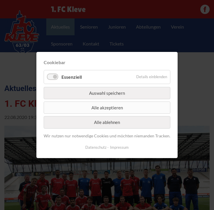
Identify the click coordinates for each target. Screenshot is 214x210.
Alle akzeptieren (107, 107)
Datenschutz (96, 147)
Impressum (119, 147)
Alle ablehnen (107, 122)
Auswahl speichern (107, 92)
